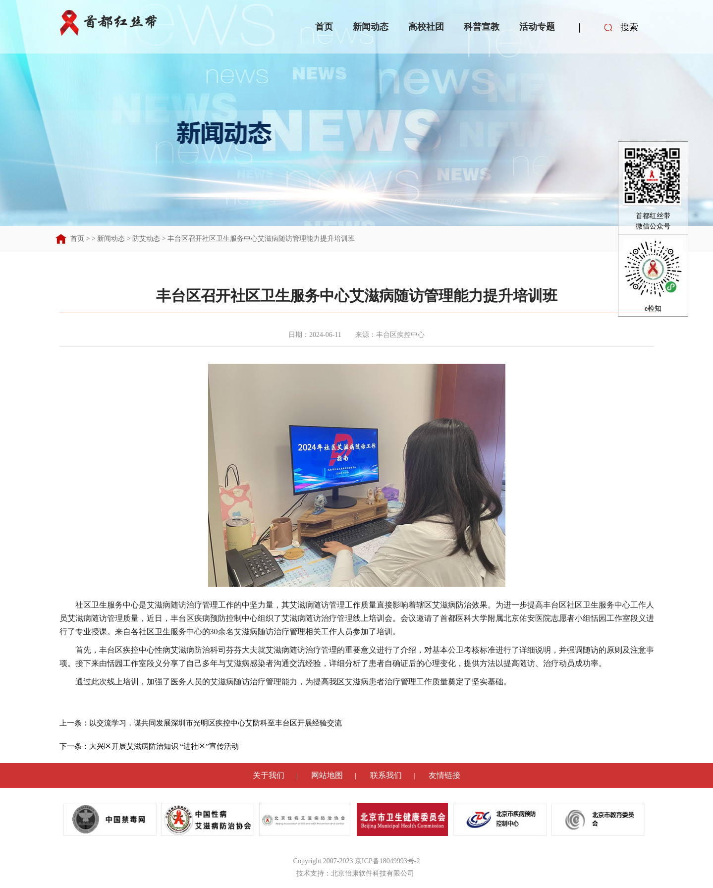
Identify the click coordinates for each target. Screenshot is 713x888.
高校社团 (426, 27)
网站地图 (327, 775)
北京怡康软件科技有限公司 (372, 873)
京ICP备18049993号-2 (387, 861)
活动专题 (537, 27)
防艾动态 (146, 238)
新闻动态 (370, 27)
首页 (324, 27)
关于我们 (268, 775)
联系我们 (386, 775)
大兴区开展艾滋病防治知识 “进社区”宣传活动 (164, 746)
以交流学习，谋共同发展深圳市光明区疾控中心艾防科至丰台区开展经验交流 (215, 723)
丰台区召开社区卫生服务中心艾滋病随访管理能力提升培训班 (261, 238)
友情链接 (444, 775)
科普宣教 (481, 27)
